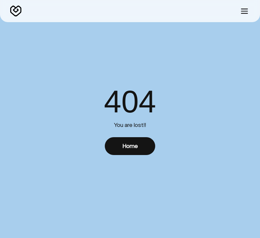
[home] (16, 11)
